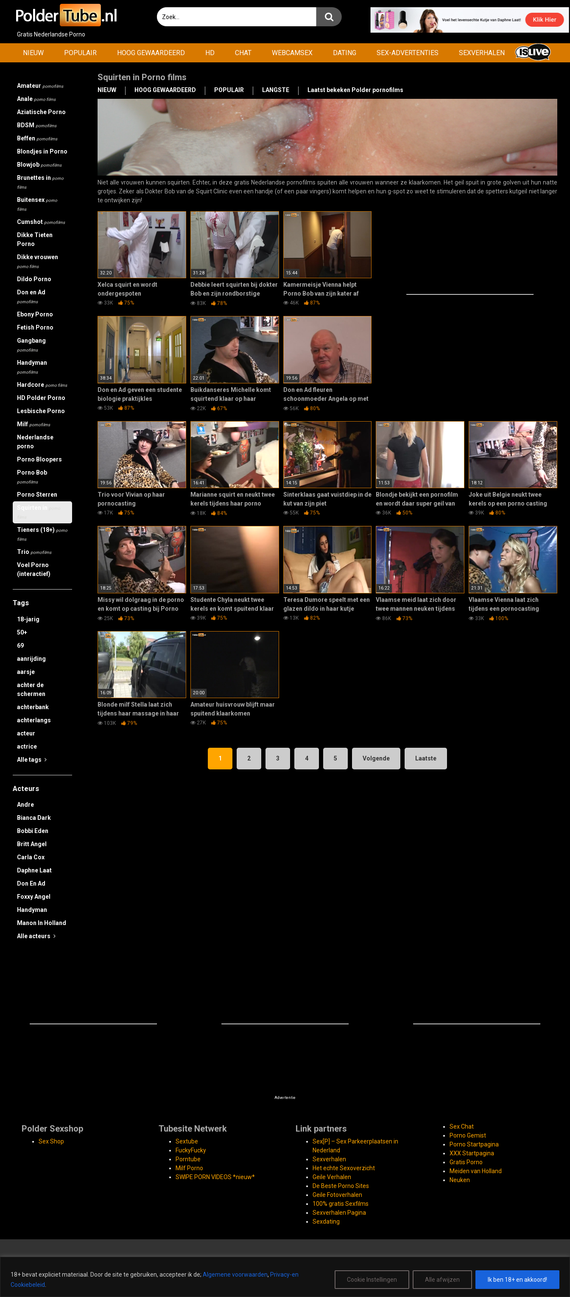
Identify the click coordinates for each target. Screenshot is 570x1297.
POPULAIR (80, 53)
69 (20, 645)
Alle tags (32, 759)
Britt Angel (32, 844)
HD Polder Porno (41, 397)
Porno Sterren (37, 494)
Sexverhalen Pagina (339, 1212)
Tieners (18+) (42, 534)
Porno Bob (32, 476)
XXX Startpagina (472, 1153)
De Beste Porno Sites (341, 1185)
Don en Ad (31, 296)
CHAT (243, 53)
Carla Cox (31, 857)
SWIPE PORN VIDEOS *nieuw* (215, 1177)
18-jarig (28, 619)
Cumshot (41, 221)
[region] (285, 1277)
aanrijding (31, 658)
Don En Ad (31, 883)
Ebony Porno (35, 314)
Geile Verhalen (332, 1177)
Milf (33, 424)
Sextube (187, 1141)
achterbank (33, 707)
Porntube (188, 1159)
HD (210, 53)
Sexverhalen (329, 1159)
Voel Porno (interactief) (33, 569)
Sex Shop (51, 1141)
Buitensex (37, 204)
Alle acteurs (36, 936)
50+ (22, 632)
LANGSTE (275, 90)
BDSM (36, 125)
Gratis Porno (466, 1162)
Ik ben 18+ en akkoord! (517, 1279)
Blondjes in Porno (42, 151)
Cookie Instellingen (372, 1279)
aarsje (26, 671)
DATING (344, 53)
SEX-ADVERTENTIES (408, 53)
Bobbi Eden (32, 830)
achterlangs (34, 720)
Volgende (376, 758)
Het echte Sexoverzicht (344, 1168)
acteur (26, 733)
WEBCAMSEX (292, 53)
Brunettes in (40, 182)
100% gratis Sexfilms (341, 1203)
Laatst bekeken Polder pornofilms (355, 90)
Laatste (425, 758)
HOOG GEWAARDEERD (151, 53)
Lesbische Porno (41, 411)
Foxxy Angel (33, 896)
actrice (27, 746)
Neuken (460, 1180)
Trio (34, 551)
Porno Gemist (468, 1135)
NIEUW (33, 53)
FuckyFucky (191, 1150)
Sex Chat (462, 1126)
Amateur (40, 85)
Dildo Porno (34, 279)
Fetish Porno (35, 327)
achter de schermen (31, 689)
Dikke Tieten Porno (35, 239)
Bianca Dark (34, 817)
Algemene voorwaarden (235, 1274)
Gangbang (31, 344)
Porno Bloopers (39, 459)
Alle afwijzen (442, 1279)
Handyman (32, 367)
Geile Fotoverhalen (337, 1194)
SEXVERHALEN (482, 53)
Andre (25, 804)
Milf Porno (189, 1168)
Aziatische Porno (41, 112)
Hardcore (42, 384)
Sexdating (326, 1221)
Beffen (37, 138)
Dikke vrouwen (37, 261)
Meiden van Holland (476, 1171)
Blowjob (39, 164)
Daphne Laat (34, 870)
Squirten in (38, 512)
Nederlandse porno (35, 442)
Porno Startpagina (474, 1144)
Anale (36, 98)
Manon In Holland (41, 923)
